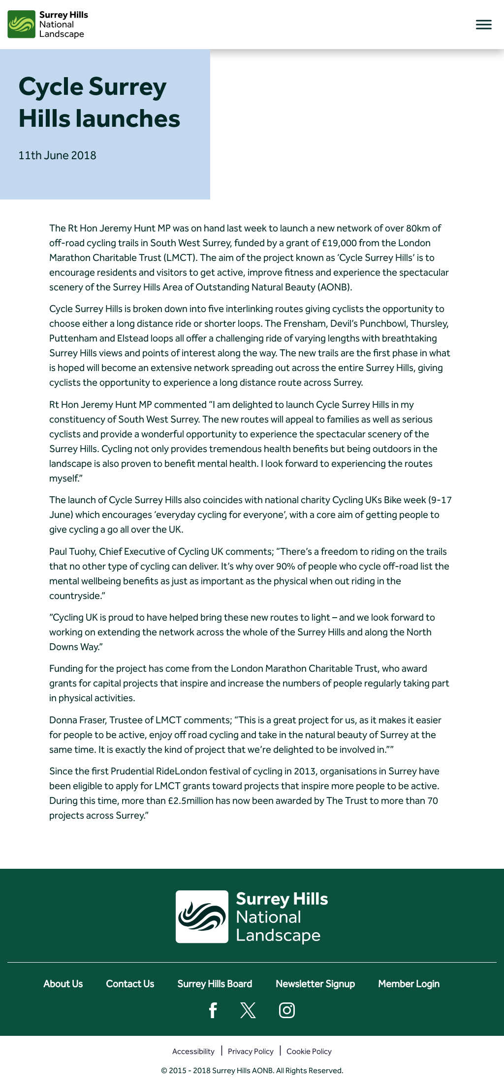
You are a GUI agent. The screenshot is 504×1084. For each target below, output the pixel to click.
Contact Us (130, 984)
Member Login (409, 984)
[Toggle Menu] (484, 24)
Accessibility (193, 1051)
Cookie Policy (309, 1051)
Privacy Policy (251, 1051)
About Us (63, 984)
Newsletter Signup (315, 984)
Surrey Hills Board (214, 984)
